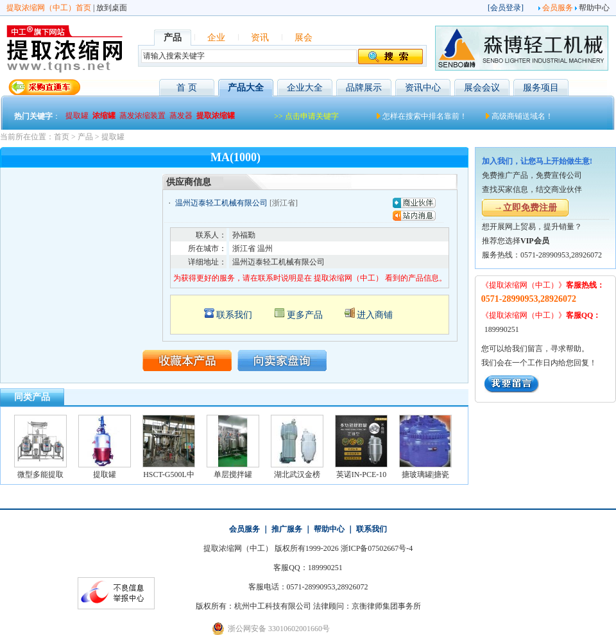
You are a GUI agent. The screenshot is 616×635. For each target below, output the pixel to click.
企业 (216, 37)
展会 (303, 37)
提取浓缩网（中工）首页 (48, 7)
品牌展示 (364, 87)
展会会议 (482, 87)
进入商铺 (375, 315)
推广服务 (286, 529)
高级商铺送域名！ (522, 116)
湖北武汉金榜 (297, 474)
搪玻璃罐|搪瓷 (425, 474)
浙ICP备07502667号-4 (377, 548)
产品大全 (246, 87)
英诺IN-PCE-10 (361, 474)
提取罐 (112, 136)
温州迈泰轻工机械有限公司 (221, 202)
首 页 (186, 87)
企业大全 (305, 87)
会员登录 (505, 7)
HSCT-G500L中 (168, 474)
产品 (85, 136)
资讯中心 (423, 87)
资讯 (260, 37)
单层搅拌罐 (233, 474)
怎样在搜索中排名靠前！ (424, 116)
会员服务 (557, 7)
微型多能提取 (40, 474)
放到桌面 (111, 7)
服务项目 (541, 87)
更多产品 (305, 315)
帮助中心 (594, 7)
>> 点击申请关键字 (306, 116)
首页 (61, 136)
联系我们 (234, 315)
